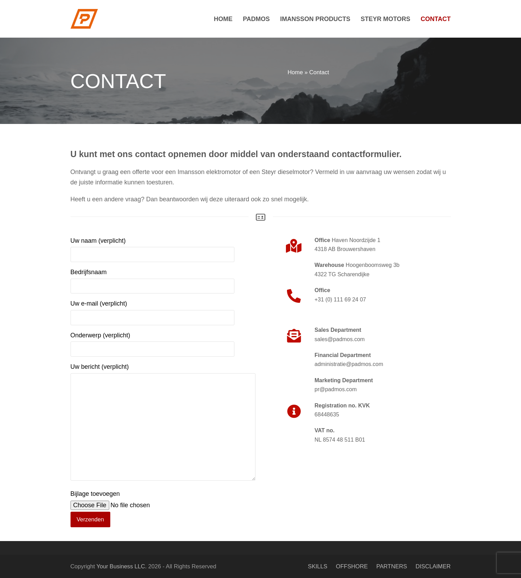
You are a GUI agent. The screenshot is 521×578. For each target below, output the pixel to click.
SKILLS (317, 566)
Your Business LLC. (121, 566)
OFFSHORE (352, 566)
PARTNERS (391, 566)
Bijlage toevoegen (129, 506)
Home (295, 72)
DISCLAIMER (433, 566)
